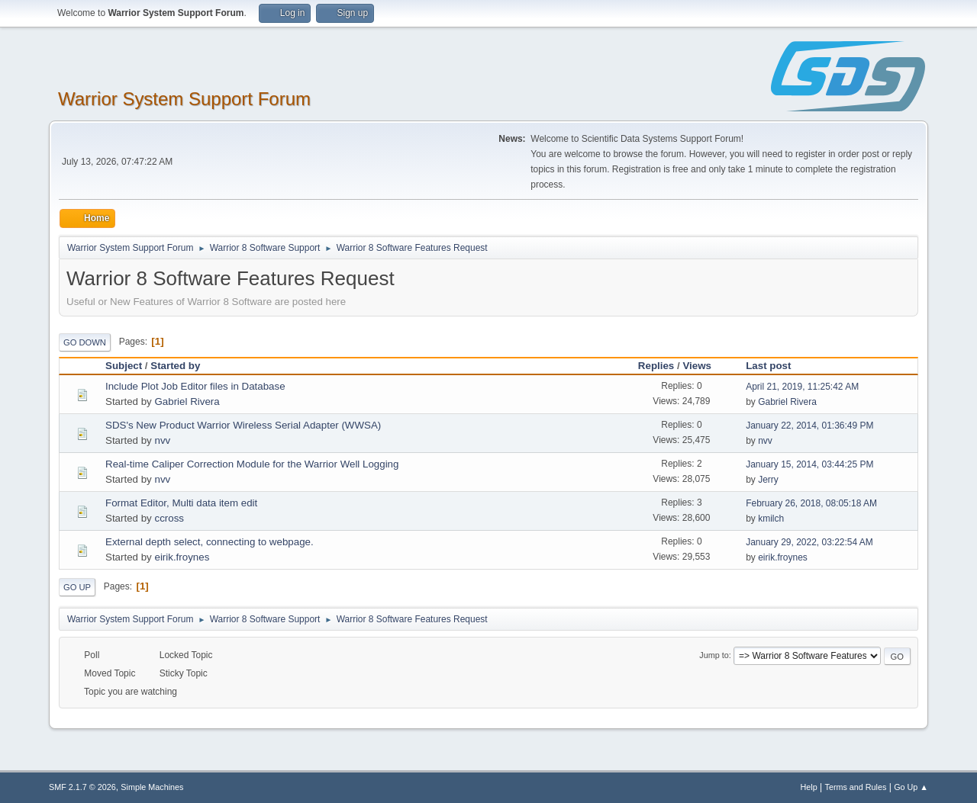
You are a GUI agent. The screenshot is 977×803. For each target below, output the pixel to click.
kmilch (771, 518)
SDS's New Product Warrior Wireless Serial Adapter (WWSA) (243, 425)
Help (809, 787)
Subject (123, 365)
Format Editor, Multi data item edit (181, 503)
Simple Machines (152, 787)
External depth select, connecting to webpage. (209, 542)
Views (703, 365)
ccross (169, 518)
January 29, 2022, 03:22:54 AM (809, 542)
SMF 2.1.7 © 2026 (82, 787)
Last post (768, 365)
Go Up (77, 587)
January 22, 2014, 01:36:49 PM (809, 425)
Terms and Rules (856, 787)
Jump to (713, 655)
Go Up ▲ (911, 787)
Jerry (768, 479)
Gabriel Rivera (186, 401)
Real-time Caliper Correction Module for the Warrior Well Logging (251, 464)
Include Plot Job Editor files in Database (195, 386)
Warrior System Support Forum (184, 98)
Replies (656, 365)
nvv (162, 440)
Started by (175, 365)
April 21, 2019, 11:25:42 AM (802, 386)
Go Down (84, 342)
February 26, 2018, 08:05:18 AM (811, 503)
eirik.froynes (181, 557)
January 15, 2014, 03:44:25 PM (809, 464)
